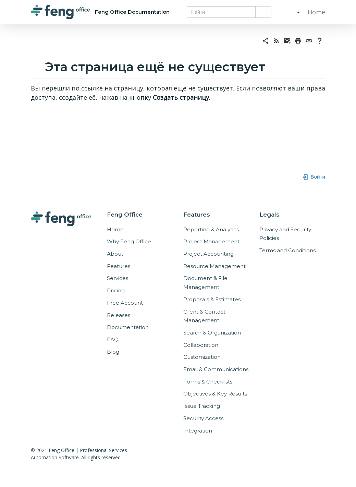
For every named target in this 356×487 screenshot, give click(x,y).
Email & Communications (215, 369)
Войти (313, 177)
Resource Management (214, 266)
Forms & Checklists (207, 381)
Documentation (128, 327)
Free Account (125, 303)
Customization (202, 357)
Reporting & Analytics (211, 229)
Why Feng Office (129, 241)
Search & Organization (212, 332)
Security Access (203, 418)
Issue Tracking (201, 406)
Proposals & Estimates (212, 299)
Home (315, 12)
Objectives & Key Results (215, 393)
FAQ (113, 339)
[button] (291, 12)
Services (117, 278)
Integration (197, 430)
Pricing (116, 290)
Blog (113, 352)
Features (118, 266)
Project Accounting (208, 254)
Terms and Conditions (287, 250)
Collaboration (200, 345)
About (115, 254)
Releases (118, 315)
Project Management (211, 241)
